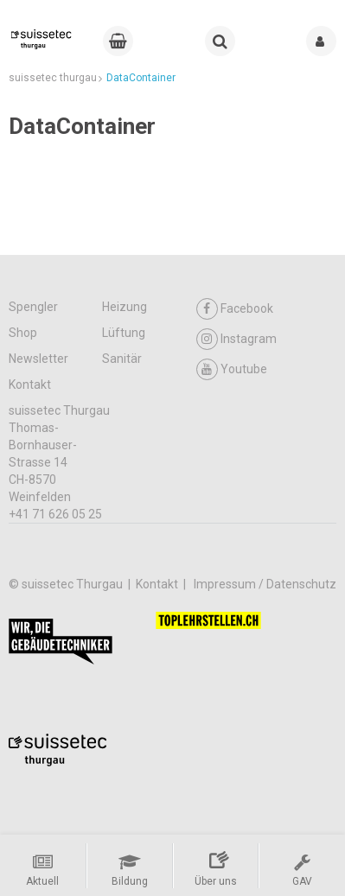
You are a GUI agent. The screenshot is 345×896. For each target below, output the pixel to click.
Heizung (124, 307)
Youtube (231, 369)
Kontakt (30, 384)
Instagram (236, 339)
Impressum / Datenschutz (265, 584)
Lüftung (123, 333)
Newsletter (38, 358)
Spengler (33, 307)
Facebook (234, 309)
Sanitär (122, 358)
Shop (23, 333)
